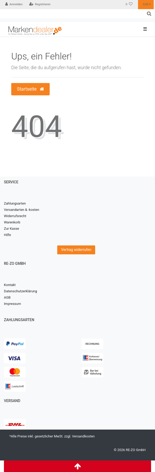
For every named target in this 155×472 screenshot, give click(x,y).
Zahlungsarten (15, 203)
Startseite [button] (30, 89)
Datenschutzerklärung (20, 291)
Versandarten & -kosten (21, 210)
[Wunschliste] (129, 4)
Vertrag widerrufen (76, 250)
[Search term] (71, 13)
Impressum (12, 304)
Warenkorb (12, 222)
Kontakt (10, 285)
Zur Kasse (11, 228)
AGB (7, 297)
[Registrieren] (39, 4)
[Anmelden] (14, 4)
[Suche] (149, 13)
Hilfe (7, 235)
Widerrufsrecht (15, 216)
